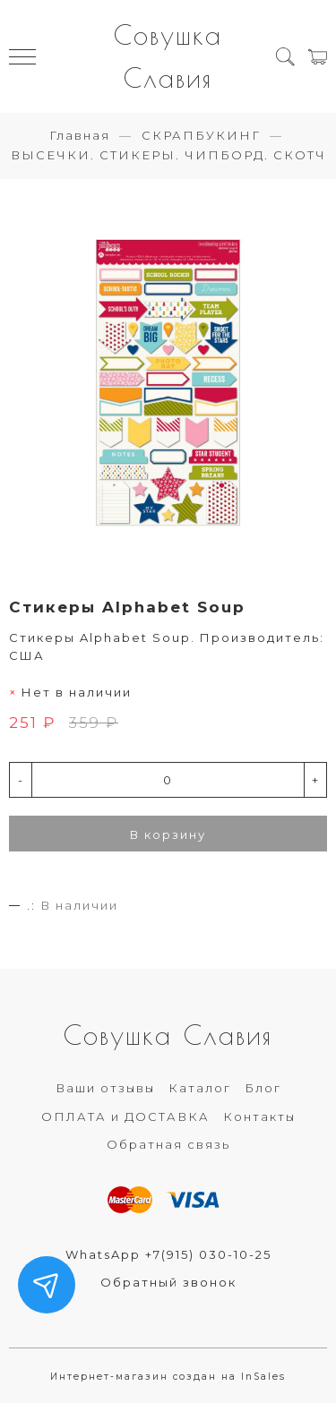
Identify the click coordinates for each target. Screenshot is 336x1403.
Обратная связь (168, 1144)
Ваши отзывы (105, 1088)
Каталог (199, 1088)
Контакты (259, 1116)
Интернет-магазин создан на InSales (168, 1376)
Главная (79, 135)
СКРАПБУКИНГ (201, 135)
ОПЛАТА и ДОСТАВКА (125, 1116)
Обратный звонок (168, 1282)
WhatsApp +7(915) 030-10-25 (168, 1254)
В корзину (168, 834)
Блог (263, 1088)
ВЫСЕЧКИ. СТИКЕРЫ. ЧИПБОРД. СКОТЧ (168, 155)
